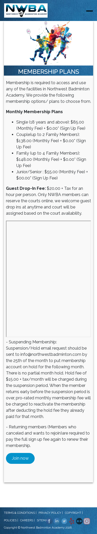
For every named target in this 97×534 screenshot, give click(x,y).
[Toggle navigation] (89, 10)
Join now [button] (20, 458)
